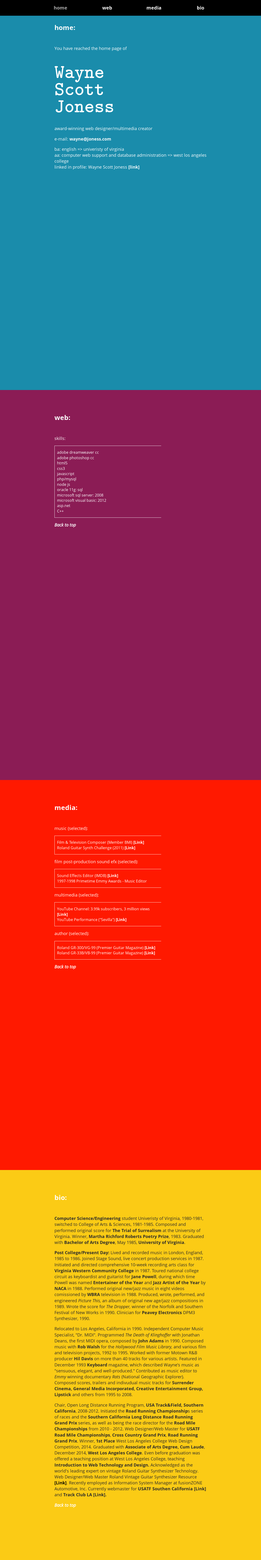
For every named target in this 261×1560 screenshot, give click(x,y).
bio (200, 8)
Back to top (65, 525)
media (153, 8)
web (107, 8)
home (60, 8)
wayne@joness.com (90, 139)
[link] (134, 167)
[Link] (138, 842)
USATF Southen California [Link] (172, 1489)
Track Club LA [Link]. (84, 1494)
